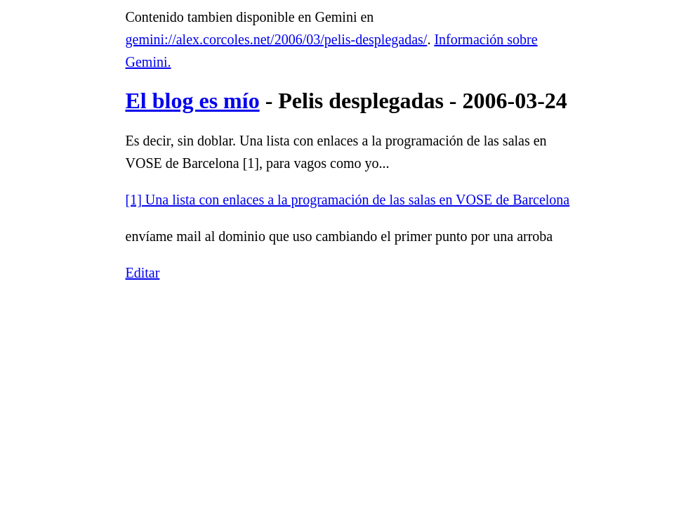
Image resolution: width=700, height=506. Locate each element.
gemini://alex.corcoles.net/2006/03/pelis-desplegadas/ (277, 39)
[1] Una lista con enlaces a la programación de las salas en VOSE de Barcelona (348, 199)
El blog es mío (193, 100)
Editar (143, 272)
